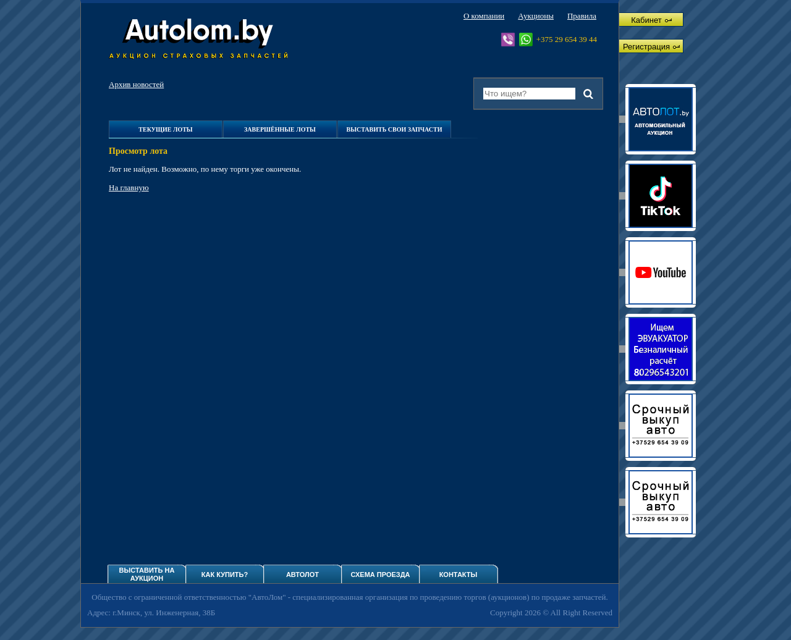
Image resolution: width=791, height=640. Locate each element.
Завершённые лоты (280, 129)
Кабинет (651, 20)
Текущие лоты (165, 129)
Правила (581, 15)
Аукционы (536, 15)
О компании (483, 15)
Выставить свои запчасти (394, 129)
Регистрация (651, 46)
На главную (129, 187)
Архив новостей (136, 84)
